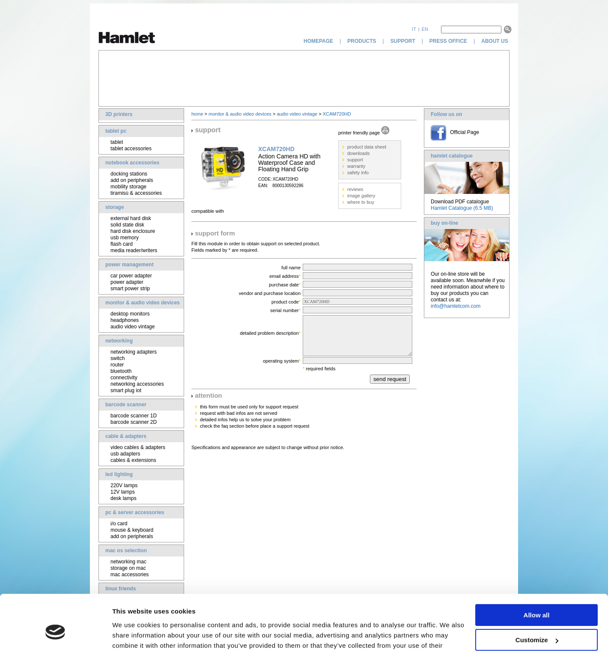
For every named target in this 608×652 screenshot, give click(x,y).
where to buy (360, 202)
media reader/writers (133, 250)
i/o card (118, 524)
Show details (132, 635)
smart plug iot (125, 390)
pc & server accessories (134, 512)
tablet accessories (131, 149)
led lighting (119, 474)
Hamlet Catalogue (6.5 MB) (462, 208)
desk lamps (123, 498)
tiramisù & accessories (136, 193)
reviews (355, 189)
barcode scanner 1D (133, 416)
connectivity (123, 378)
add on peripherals (131, 180)
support (402, 41)
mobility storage (128, 187)
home (197, 113)
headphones (124, 320)
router (117, 365)
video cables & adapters (137, 447)
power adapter (126, 282)
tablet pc (115, 131)
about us (495, 41)
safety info (358, 172)
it (414, 29)
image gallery (361, 195)
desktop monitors (129, 314)
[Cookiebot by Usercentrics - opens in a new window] (55, 635)
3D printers (118, 114)
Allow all (537, 571)
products (361, 41)
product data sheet (366, 146)
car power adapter (131, 276)
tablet (116, 142)
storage (114, 207)
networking (119, 341)
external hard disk (130, 218)
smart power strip (130, 289)
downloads (358, 153)
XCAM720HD (337, 113)
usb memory (124, 238)
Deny (537, 621)
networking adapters (133, 352)
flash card (121, 244)
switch (117, 358)
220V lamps (123, 485)
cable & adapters (125, 436)
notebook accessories (132, 163)
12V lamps (122, 492)
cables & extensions (133, 460)
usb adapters (125, 454)
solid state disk (127, 225)
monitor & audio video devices (142, 303)
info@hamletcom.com (455, 306)
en (425, 29)
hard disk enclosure (132, 231)
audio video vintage (132, 327)
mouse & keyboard (131, 530)
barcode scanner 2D (133, 422)
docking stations (128, 174)
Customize (537, 595)
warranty (356, 166)
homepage (318, 41)
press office (448, 41)
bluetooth (120, 371)
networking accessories (137, 384)
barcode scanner (125, 405)
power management (129, 265)
